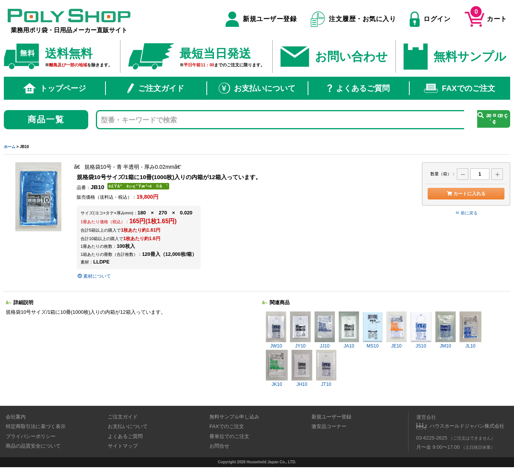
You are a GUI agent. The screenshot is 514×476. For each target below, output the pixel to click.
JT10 (326, 368)
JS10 (421, 330)
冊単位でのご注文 (229, 436)
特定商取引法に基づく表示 (36, 426)
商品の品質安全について (33, 446)
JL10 (470, 330)
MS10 (372, 330)
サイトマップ (123, 446)
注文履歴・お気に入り (353, 19)
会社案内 (16, 417)
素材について (94, 276)
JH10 (302, 368)
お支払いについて (257, 88)
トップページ (54, 88)
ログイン (430, 19)
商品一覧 (46, 119)
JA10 (349, 330)
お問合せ (219, 446)
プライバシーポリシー (31, 436)
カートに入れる (465, 193)
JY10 (300, 330)
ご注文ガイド (155, 88)
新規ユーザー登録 (261, 19)
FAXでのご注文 (459, 88)
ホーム (9, 147)
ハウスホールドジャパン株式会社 (467, 426)
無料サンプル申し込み (234, 417)
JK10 (277, 368)
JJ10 (325, 330)
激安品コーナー (328, 426)
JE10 (396, 330)
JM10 (445, 330)
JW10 (276, 330)
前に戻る (466, 213)
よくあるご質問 (358, 88)
